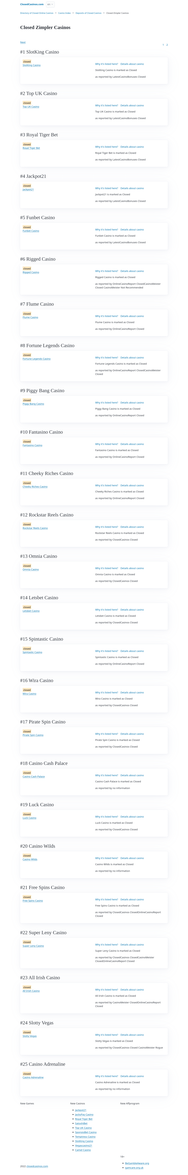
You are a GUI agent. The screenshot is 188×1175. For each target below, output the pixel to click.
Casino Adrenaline (33, 1077)
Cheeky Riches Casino (35, 486)
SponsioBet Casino (86, 1132)
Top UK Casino (31, 106)
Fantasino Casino (32, 445)
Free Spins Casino (33, 900)
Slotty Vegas (30, 1036)
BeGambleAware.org (137, 1163)
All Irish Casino (31, 991)
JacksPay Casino (84, 1114)
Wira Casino (29, 693)
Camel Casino (83, 1150)
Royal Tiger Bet (31, 148)
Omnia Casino (31, 569)
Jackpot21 (28, 189)
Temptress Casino (85, 1136)
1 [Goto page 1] (163, 44)
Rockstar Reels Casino (35, 528)
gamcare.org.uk (134, 1167)
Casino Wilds (30, 859)
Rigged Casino (31, 272)
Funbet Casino (31, 230)
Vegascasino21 (83, 1145)
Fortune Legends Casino (37, 358)
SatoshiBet (81, 1123)
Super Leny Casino (33, 945)
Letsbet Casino (31, 611)
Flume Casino (30, 317)
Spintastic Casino (32, 652)
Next (23, 42)
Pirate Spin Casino (33, 735)
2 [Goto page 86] (167, 44)
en (48, 4)
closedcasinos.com (37, 1166)
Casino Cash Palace (34, 776)
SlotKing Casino (32, 65)
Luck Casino (29, 818)
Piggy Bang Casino (33, 403)
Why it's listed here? (106, 64)
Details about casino (132, 64)
